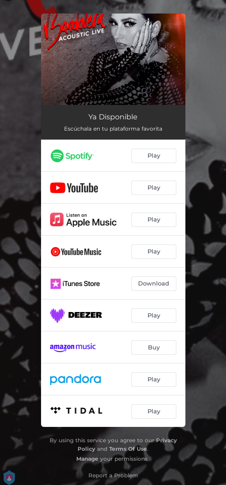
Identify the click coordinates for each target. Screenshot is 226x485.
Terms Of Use (128, 448)
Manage (87, 458)
